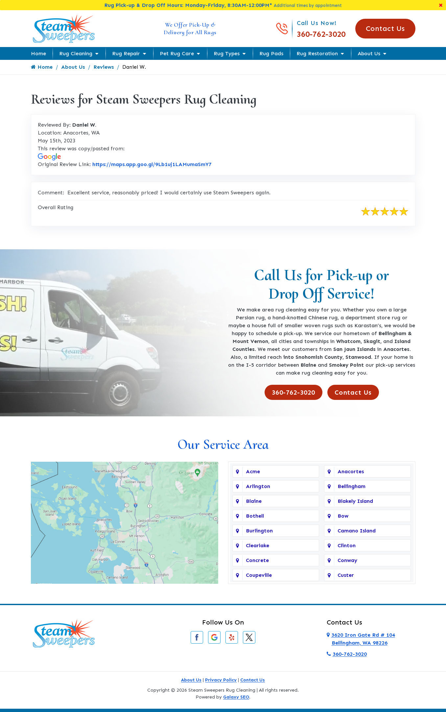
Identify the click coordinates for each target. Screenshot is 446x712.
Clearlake (257, 545)
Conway (347, 560)
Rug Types (227, 53)
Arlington (258, 486)
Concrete (257, 560)
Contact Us (385, 28)
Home (38, 53)
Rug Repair (126, 53)
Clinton (347, 545)
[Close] (441, 5)
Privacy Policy (221, 680)
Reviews (103, 67)
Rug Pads (271, 53)
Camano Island (357, 531)
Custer (346, 575)
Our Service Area (223, 444)
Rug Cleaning (75, 53)
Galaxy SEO (236, 697)
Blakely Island (355, 501)
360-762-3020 (321, 34)
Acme (253, 471)
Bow (343, 516)
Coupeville (259, 575)
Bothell (255, 516)
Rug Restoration (317, 53)
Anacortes (351, 471)
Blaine (254, 501)
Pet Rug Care (177, 53)
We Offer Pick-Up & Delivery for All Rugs (190, 28)
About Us (369, 53)
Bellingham (351, 486)
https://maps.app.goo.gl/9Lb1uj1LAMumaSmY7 (152, 164)
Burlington (259, 531)
